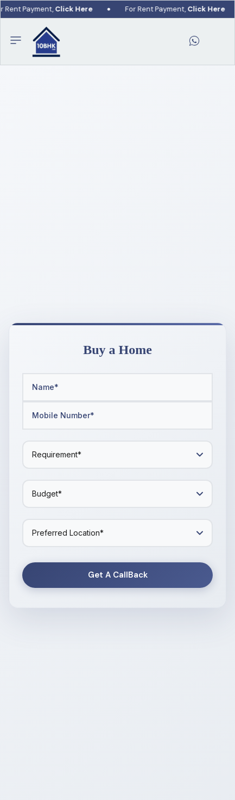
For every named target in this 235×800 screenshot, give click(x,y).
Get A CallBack (118, 574)
